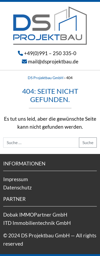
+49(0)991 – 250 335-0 (50, 53)
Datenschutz (17, 187)
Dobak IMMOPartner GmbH (35, 215)
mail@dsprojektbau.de (53, 61)
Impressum (15, 179)
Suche (87, 142)
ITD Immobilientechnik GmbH (37, 223)
